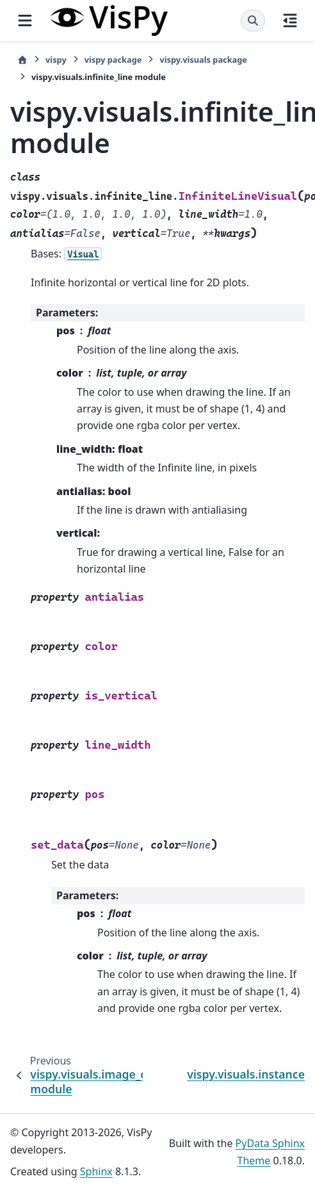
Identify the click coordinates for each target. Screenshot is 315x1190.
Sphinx (96, 1171)
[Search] (253, 20)
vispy (56, 59)
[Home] (22, 60)
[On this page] (290, 20)
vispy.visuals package (203, 59)
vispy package (113, 59)
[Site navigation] (25, 20)
